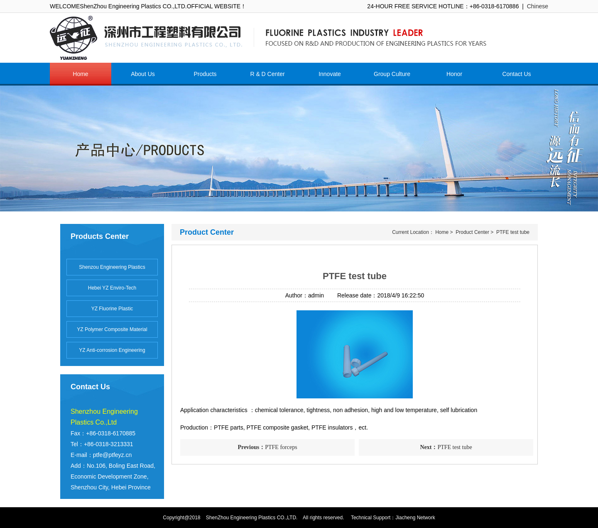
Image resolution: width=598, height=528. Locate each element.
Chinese (537, 6)
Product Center (472, 232)
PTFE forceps (267, 447)
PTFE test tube (512, 232)
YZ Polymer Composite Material (112, 329)
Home (441, 232)
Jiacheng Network (415, 518)
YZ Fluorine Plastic (112, 309)
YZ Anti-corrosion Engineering (112, 350)
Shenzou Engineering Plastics (112, 267)
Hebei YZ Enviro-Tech (112, 288)
